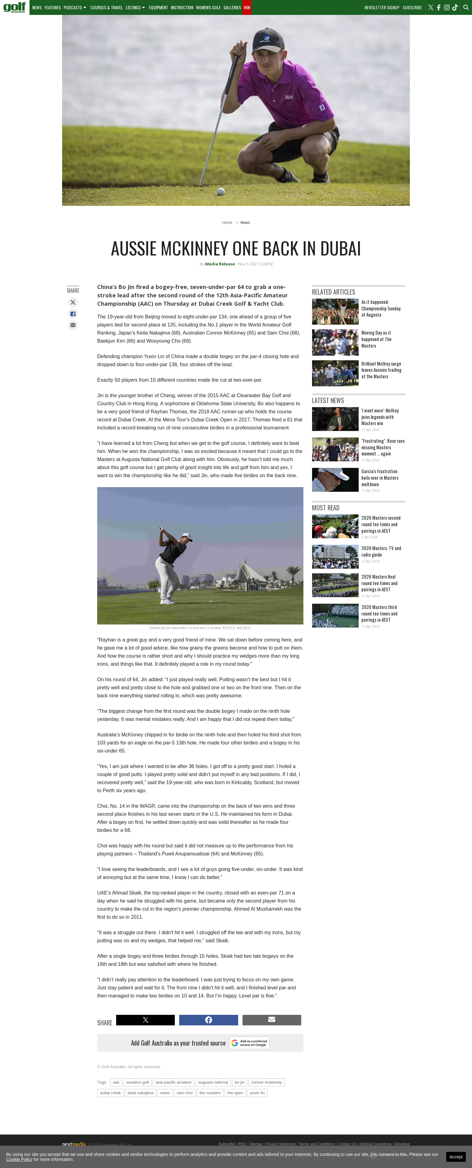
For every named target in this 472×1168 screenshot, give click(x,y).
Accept (456, 1156)
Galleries (232, 7)
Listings (133, 7)
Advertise (402, 1144)
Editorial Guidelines (375, 1144)
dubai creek (110, 1092)
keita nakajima (140, 1092)
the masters (210, 1092)
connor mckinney (266, 1082)
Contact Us (347, 1144)
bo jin (239, 1082)
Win (247, 7)
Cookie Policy (19, 1159)
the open (235, 1092)
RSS (242, 1144)
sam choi (185, 1092)
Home (227, 222)
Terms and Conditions (317, 1144)
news (165, 1092)
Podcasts (73, 7)
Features (52, 7)
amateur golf (137, 1082)
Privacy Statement (281, 1144)
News (37, 7)
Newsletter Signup (382, 7)
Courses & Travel (106, 7)
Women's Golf (208, 7)
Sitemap (256, 1144)
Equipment (158, 7)
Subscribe (412, 7)
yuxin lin (257, 1092)
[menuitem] (15, 7)
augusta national (213, 1082)
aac (116, 1082)
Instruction (182, 7)
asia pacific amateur (174, 1082)
